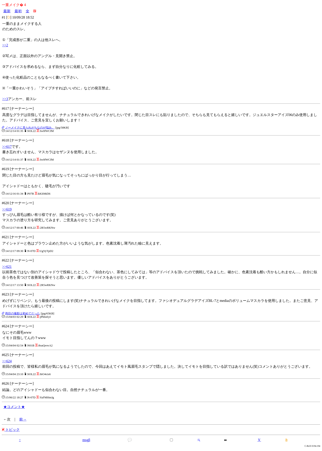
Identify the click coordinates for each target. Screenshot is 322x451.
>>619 (7, 209)
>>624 (7, 361)
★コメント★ (14, 407)
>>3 (5, 99)
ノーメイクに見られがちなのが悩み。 (30, 127)
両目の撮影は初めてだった (22, 313)
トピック (11, 430)
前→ (22, 419)
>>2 (5, 45)
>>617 (7, 146)
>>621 (7, 266)
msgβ (86, 440)
